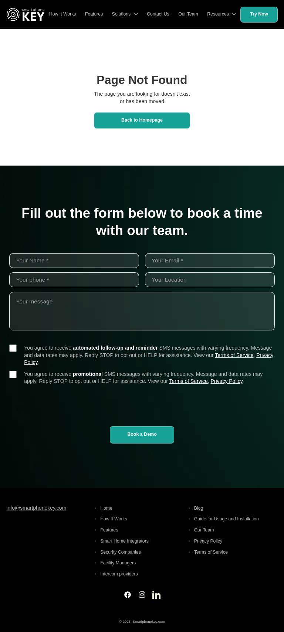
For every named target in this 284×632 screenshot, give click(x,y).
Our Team (188, 14)
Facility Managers (118, 562)
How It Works (62, 14)
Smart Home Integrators (124, 541)
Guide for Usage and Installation (226, 518)
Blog (198, 508)
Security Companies (120, 552)
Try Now (259, 14)
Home (106, 508)
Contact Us (158, 14)
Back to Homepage (142, 120)
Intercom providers (119, 574)
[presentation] (142, 404)
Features (94, 14)
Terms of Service (234, 355)
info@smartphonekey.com (37, 508)
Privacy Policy (227, 381)
